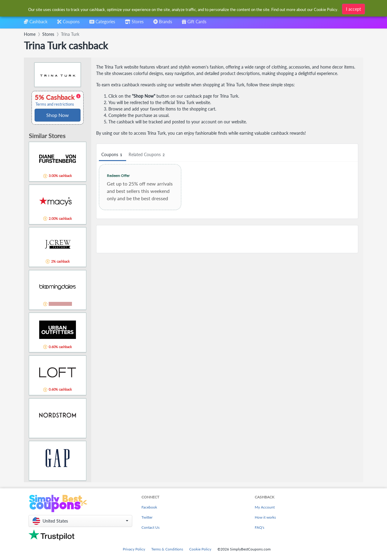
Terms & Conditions (167, 549)
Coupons (112, 155)
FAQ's (259, 527)
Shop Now (57, 115)
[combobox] (102, 23)
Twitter (146, 517)
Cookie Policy (200, 549)
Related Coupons (147, 155)
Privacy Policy (134, 549)
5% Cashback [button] (58, 100)
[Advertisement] (227, 239)
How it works (265, 517)
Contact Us (150, 527)
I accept (353, 9)
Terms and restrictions (55, 104)
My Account (265, 507)
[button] (80, 521)
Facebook (149, 507)
